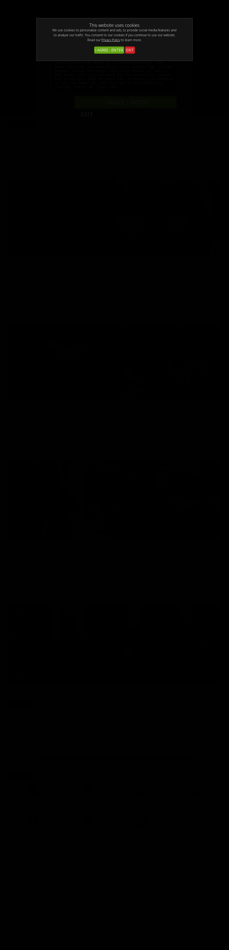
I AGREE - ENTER (109, 50)
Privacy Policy (111, 40)
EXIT (130, 50)
